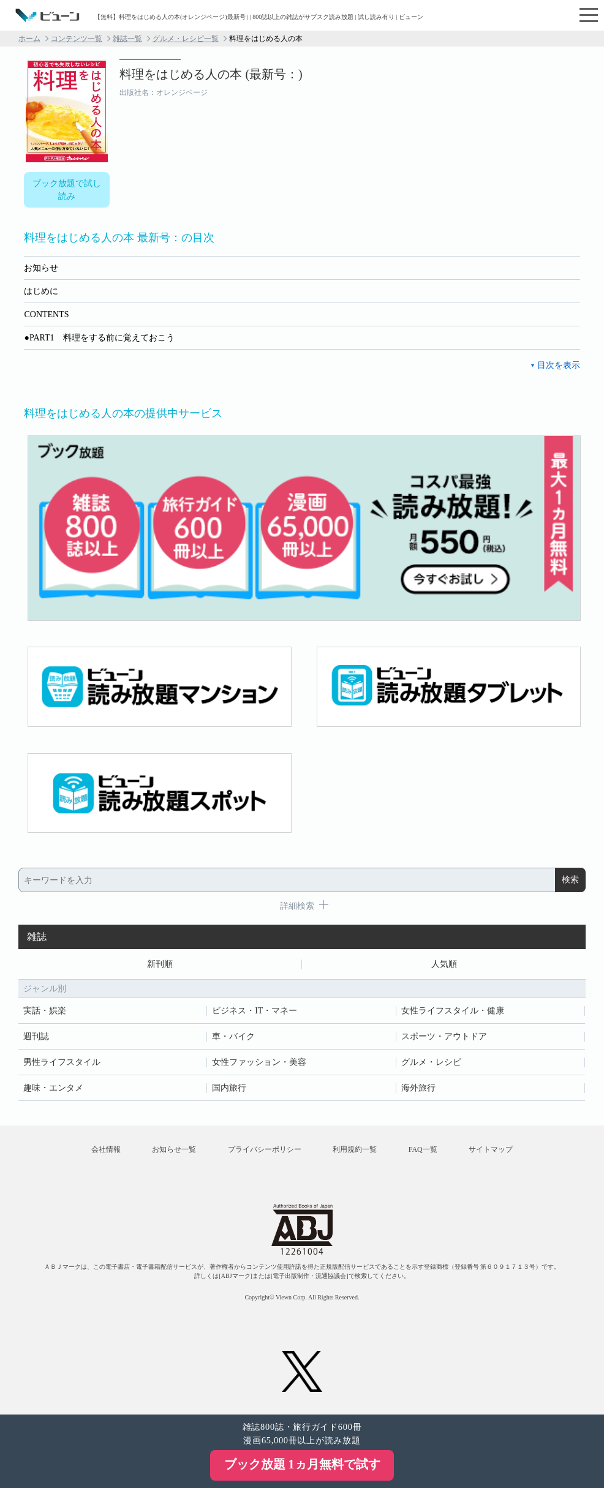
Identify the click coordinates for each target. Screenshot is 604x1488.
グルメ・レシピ (431, 1062)
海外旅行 (418, 1087)
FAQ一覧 (423, 1149)
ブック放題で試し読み (66, 190)
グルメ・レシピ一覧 (186, 38)
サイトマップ (491, 1149)
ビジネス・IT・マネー (254, 1010)
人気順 (444, 964)
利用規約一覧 (355, 1149)
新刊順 (160, 964)
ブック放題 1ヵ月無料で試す (302, 1464)
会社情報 (106, 1149)
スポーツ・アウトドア (444, 1036)
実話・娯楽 (44, 1010)
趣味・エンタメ (53, 1087)
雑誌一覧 (127, 38)
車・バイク (233, 1036)
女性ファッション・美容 (259, 1062)
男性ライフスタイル (61, 1062)
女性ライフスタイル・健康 (452, 1010)
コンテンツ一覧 (76, 38)
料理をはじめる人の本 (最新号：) (210, 74)
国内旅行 (229, 1087)
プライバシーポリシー (264, 1149)
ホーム (29, 38)
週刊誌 (36, 1036)
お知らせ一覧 (174, 1149)
